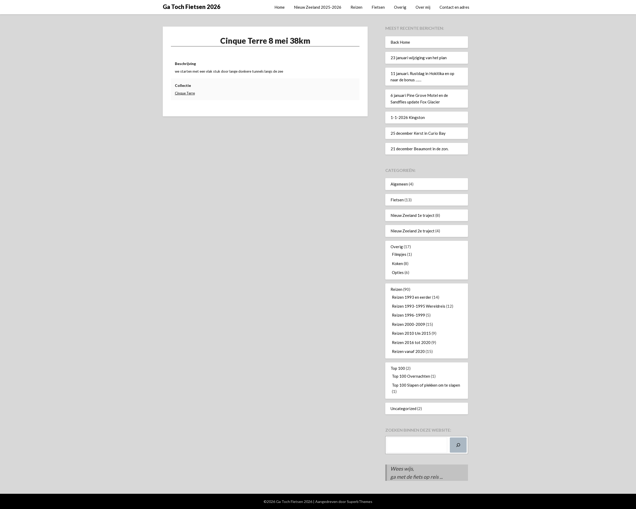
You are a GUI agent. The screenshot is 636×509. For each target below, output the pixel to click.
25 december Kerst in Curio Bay (418, 133)
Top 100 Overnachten (411, 376)
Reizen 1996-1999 (408, 315)
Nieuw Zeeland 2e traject (413, 230)
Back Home (400, 42)
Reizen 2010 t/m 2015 (411, 333)
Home (279, 7)
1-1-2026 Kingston (408, 117)
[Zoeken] (458, 445)
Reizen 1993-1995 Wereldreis (418, 306)
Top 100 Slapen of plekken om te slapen (426, 385)
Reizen (356, 7)
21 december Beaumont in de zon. (419, 148)
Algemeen (399, 184)
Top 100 (398, 368)
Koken (397, 263)
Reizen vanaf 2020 (408, 351)
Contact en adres (454, 7)
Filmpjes (399, 254)
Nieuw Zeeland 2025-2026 (317, 7)
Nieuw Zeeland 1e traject (413, 215)
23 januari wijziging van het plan (419, 57)
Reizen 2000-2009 (408, 324)
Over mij (423, 7)
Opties (398, 272)
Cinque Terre (185, 93)
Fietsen (378, 7)
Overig (400, 7)
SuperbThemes (359, 501)
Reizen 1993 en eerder (411, 297)
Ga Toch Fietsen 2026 (191, 6)
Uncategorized (403, 408)
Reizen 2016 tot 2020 (411, 342)
